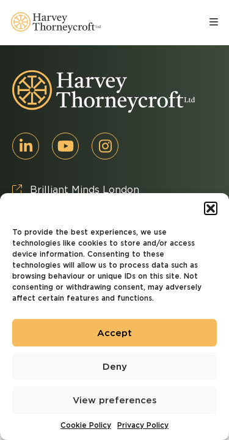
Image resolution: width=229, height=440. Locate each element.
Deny (115, 366)
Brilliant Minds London (75, 190)
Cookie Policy (85, 425)
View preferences (115, 400)
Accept (114, 333)
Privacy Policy (143, 425)
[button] (211, 208)
